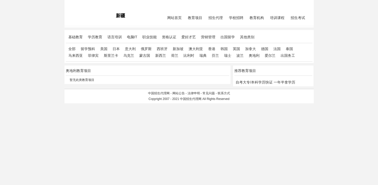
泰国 (289, 49)
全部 (72, 49)
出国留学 (227, 37)
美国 (103, 49)
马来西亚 (75, 55)
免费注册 (306, 4)
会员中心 (293, 4)
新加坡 (178, 49)
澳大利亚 (196, 49)
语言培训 (114, 37)
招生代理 (215, 18)
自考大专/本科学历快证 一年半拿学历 (265, 82)
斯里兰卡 (111, 55)
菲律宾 (93, 55)
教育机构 (257, 18)
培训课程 (277, 18)
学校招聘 (236, 18)
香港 (211, 49)
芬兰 (215, 55)
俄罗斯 (146, 49)
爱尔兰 (270, 55)
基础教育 (75, 37)
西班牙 (162, 49)
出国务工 (288, 55)
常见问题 (208, 93)
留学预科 (88, 49)
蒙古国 (144, 55)
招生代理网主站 (76, 4)
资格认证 (169, 37)
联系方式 (224, 93)
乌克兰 (128, 55)
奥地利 (254, 55)
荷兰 (174, 55)
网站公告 (178, 93)
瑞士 (227, 55)
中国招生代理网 (159, 93)
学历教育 (95, 37)
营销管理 (208, 37)
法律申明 (194, 93)
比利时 (188, 55)
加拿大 (250, 49)
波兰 (240, 55)
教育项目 (195, 18)
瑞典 (203, 55)
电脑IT (132, 37)
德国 (264, 49)
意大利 (130, 49)
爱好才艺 (188, 37)
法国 (277, 49)
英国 (236, 49)
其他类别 (247, 37)
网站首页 (174, 18)
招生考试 (298, 18)
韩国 (224, 49)
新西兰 (160, 55)
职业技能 (149, 37)
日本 (116, 49)
